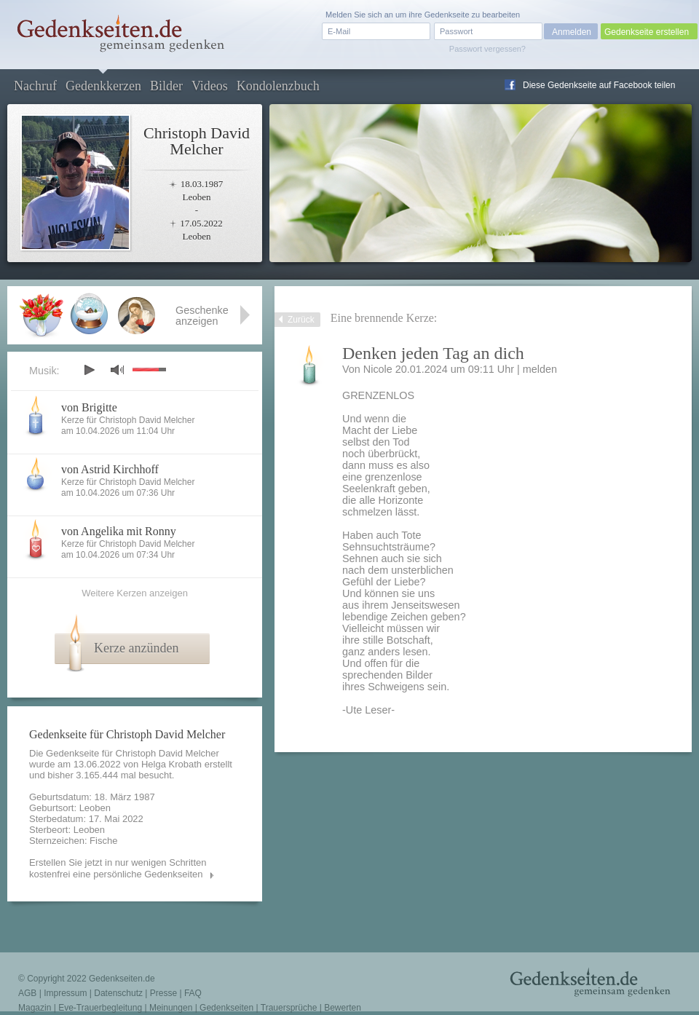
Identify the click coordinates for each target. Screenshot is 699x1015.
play (88, 369)
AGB (27, 993)
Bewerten (342, 1008)
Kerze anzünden (136, 648)
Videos (209, 86)
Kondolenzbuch (278, 86)
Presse (163, 993)
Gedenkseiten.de (122, 978)
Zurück (301, 320)
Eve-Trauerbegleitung (100, 1008)
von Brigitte (89, 407)
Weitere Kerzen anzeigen (135, 593)
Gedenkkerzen (103, 86)
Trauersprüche (289, 1008)
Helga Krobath (171, 764)
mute (117, 369)
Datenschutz (118, 993)
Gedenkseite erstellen (646, 32)
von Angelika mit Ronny (118, 531)
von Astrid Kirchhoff (110, 469)
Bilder (166, 86)
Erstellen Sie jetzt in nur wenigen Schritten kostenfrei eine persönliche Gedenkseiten (118, 868)
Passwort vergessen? (487, 48)
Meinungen (170, 1008)
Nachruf (35, 86)
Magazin (34, 1008)
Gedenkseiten (226, 1008)
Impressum (65, 993)
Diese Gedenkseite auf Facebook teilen (599, 85)
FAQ (193, 993)
